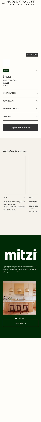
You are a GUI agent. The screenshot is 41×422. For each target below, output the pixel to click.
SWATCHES (7, 117)
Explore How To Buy (20, 128)
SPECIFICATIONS (9, 93)
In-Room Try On (32, 55)
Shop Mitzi (19, 323)
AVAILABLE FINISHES (11, 109)
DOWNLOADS (8, 101)
